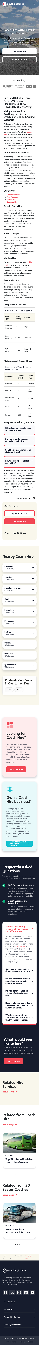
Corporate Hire (12, 202)
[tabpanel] (19, 1150)
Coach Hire (9, 1155)
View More (9, 1091)
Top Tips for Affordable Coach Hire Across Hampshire (19, 1160)
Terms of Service (11, 1342)
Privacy (22, 1342)
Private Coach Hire (13, 195)
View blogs (9, 1124)
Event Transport (12, 197)
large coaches (20, 946)
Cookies (31, 1342)
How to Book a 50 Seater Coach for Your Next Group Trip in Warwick (17, 1231)
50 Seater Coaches (12, 1226)
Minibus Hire (11, 200)
